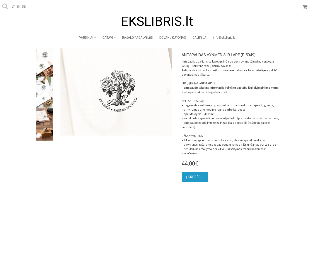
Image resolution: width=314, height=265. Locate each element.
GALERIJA (199, 37)
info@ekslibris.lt (224, 37)
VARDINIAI (87, 37)
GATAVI (109, 37)
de (24, 6)
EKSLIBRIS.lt (157, 21)
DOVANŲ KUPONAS (172, 37)
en (18, 6)
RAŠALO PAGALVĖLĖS (137, 37)
